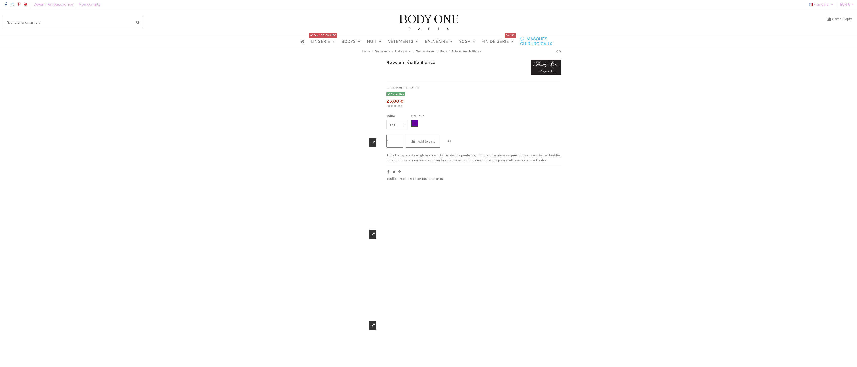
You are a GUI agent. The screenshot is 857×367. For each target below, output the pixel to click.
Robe (402, 179)
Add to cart (423, 141)
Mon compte (89, 4)
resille (392, 179)
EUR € (847, 4)
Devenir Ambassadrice (54, 4)
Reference (394, 88)
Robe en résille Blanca (426, 179)
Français (822, 4)
